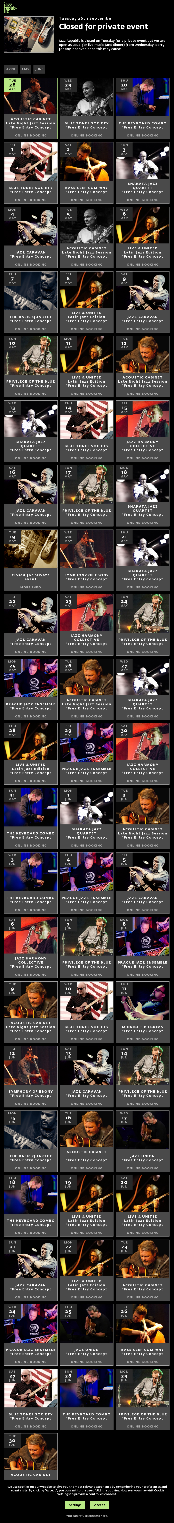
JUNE (39, 69)
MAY (25, 69)
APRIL (11, 69)
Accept (99, 1505)
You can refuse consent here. (87, 1516)
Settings (75, 1505)
